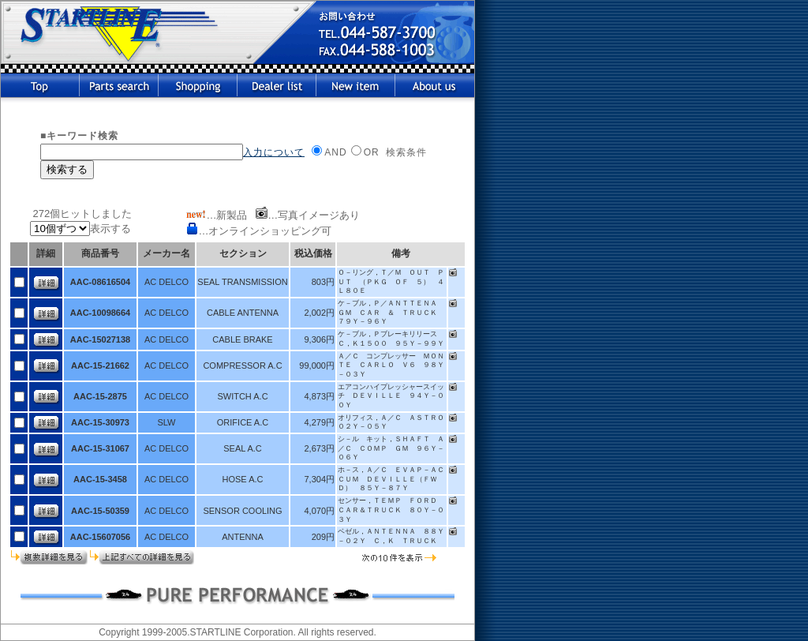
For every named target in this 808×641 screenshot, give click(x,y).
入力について (274, 152)
